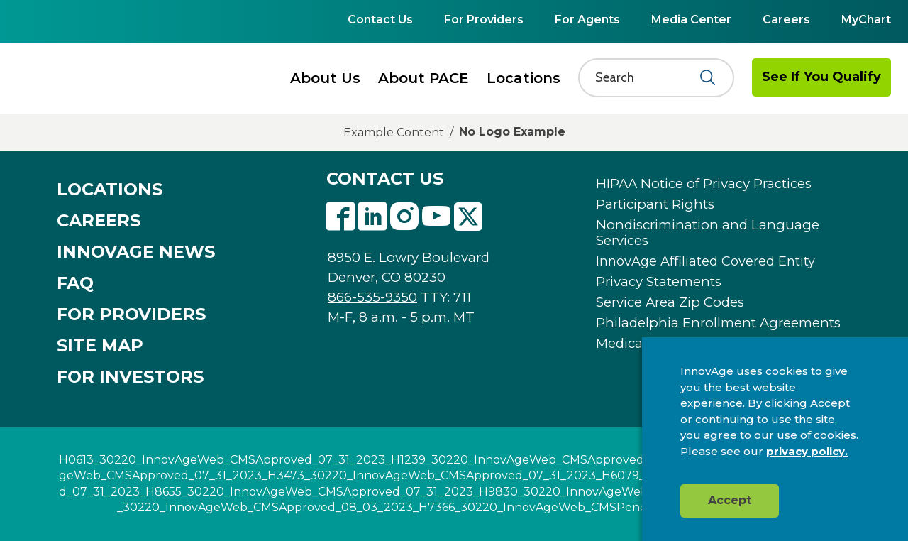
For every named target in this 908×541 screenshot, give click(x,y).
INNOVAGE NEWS (136, 252)
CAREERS (98, 221)
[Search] (647, 77)
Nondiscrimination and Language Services (707, 232)
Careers (786, 19)
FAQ (75, 283)
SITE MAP (100, 346)
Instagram (404, 216)
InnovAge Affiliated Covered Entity (705, 261)
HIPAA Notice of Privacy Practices (704, 184)
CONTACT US (384, 179)
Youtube (436, 216)
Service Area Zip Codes (670, 302)
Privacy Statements (658, 282)
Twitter (468, 216)
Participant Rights (655, 204)
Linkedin (372, 216)
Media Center (691, 19)
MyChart (866, 19)
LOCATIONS (109, 189)
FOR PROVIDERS (131, 314)
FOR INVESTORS (130, 377)
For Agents (587, 19)
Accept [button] (729, 500)
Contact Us (380, 19)
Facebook (340, 216)
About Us (325, 78)
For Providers (484, 19)
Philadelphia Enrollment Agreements (718, 323)
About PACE (423, 78)
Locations (523, 78)
